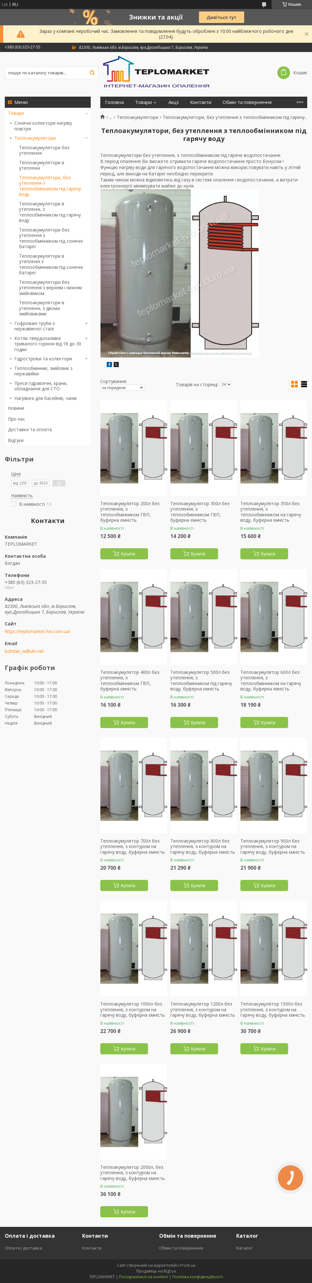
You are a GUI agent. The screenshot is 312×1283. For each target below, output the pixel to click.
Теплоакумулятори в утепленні (41, 165)
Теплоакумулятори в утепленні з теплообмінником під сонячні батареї (51, 264)
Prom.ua (187, 1265)
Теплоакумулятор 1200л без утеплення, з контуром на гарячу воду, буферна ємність (202, 1009)
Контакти (200, 102)
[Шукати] (92, 72)
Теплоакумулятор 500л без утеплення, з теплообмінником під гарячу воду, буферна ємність (201, 680)
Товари (16, 113)
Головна (114, 102)
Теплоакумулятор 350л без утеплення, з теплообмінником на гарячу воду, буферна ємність (270, 512)
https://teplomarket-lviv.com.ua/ (37, 631)
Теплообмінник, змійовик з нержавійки (43, 371)
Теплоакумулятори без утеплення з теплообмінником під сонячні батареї (51, 238)
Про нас (16, 419)
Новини (16, 408)
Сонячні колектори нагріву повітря (43, 126)
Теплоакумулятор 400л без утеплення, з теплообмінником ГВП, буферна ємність (130, 680)
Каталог (244, 1248)
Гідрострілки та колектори (43, 359)
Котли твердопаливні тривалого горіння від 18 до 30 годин (47, 343)
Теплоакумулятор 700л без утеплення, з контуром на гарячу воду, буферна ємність (132, 846)
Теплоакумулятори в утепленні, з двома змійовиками (41, 308)
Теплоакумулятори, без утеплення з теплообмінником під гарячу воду (50, 185)
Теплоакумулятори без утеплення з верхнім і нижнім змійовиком (50, 287)
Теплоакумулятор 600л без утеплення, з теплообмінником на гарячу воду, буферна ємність (270, 680)
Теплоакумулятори (35, 138)
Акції (173, 102)
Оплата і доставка (23, 1248)
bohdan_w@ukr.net (24, 651)
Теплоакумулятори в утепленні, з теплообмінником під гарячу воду (50, 212)
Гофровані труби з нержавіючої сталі (34, 326)
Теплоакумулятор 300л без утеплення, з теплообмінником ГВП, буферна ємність (200, 512)
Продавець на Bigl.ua (156, 1271)
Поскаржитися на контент (143, 1276)
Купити (128, 554)
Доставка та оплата (30, 429)
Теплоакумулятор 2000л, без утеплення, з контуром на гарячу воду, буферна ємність (132, 1172)
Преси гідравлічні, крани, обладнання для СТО (40, 386)
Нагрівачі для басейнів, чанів (45, 398)
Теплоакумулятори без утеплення (44, 150)
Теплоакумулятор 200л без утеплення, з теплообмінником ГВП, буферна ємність (130, 512)
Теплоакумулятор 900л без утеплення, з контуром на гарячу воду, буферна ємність (272, 846)
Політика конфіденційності (197, 1276)
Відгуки (16, 440)
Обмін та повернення (247, 102)
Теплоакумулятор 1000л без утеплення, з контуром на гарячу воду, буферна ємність (132, 1009)
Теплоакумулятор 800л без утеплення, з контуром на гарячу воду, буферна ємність (202, 846)
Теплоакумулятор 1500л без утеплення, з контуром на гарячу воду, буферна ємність (272, 1009)
